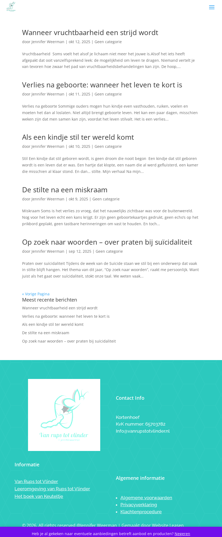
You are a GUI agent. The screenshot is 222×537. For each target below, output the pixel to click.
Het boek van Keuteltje (39, 496)
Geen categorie (108, 41)
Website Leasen (168, 525)
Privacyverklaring (138, 504)
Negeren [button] (182, 533)
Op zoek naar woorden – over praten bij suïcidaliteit (107, 242)
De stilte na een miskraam (64, 189)
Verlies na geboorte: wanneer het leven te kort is (102, 85)
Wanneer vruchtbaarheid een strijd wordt (90, 32)
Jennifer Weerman (48, 41)
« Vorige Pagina (36, 293)
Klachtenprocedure (141, 511)
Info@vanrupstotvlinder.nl (143, 431)
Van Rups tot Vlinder (36, 481)
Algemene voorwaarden (146, 497)
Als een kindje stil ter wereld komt (78, 137)
